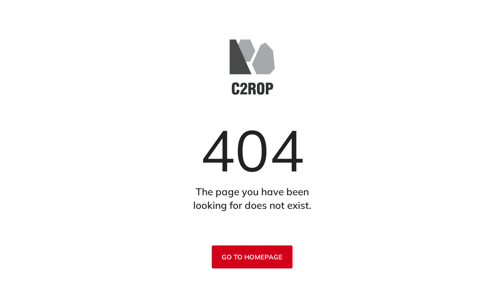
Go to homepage (252, 257)
